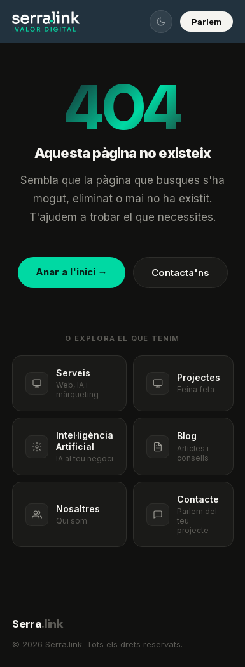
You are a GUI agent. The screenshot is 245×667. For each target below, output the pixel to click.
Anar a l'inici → (72, 272)
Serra (37, 623)
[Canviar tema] (161, 21)
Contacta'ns (180, 273)
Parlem (206, 22)
